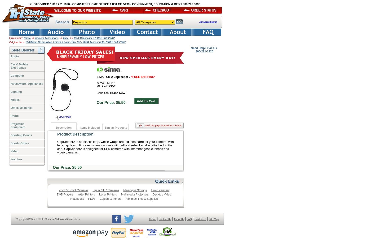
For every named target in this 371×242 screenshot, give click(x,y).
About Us (179, 219)
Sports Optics (20, 143)
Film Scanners (160, 190)
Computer (17, 75)
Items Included (90, 127)
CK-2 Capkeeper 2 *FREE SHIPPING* (94, 38)
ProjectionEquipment (18, 125)
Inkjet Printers (86, 194)
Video (14, 151)
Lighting (16, 91)
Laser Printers (108, 194)
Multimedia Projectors (134, 194)
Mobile (15, 100)
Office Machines (21, 108)
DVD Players (65, 194)
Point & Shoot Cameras (73, 190)
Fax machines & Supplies (142, 198)
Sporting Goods (21, 135)
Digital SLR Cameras (106, 190)
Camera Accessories (46, 38)
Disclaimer (200, 219)
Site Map (214, 219)
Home (152, 219)
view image (63, 117)
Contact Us (165, 219)
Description (63, 127)
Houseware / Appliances (27, 83)
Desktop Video (162, 194)
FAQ (189, 219)
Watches (16, 159)
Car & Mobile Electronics (19, 66)
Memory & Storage (135, 190)
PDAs (92, 198)
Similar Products (116, 127)
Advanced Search (208, 22)
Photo (27, 38)
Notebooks (77, 198)
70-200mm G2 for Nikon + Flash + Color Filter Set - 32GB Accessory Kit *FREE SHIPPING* (76, 42)
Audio (15, 56)
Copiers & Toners (110, 198)
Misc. (66, 38)
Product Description (75, 134)
